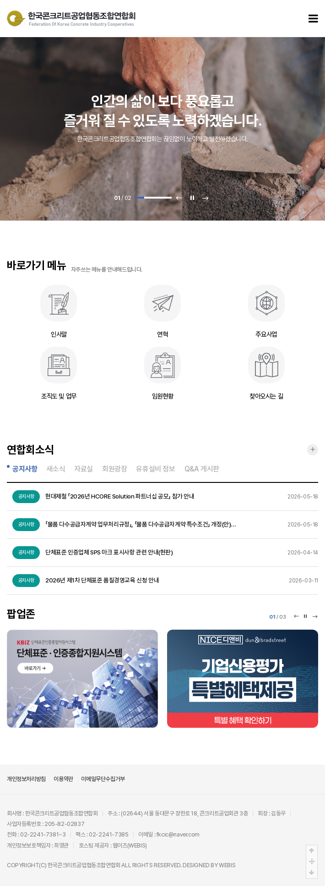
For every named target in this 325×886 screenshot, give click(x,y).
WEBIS (227, 865)
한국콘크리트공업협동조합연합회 (84, 865)
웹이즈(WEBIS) (130, 845)
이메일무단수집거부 (103, 778)
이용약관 (63, 778)
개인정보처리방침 (26, 778)
